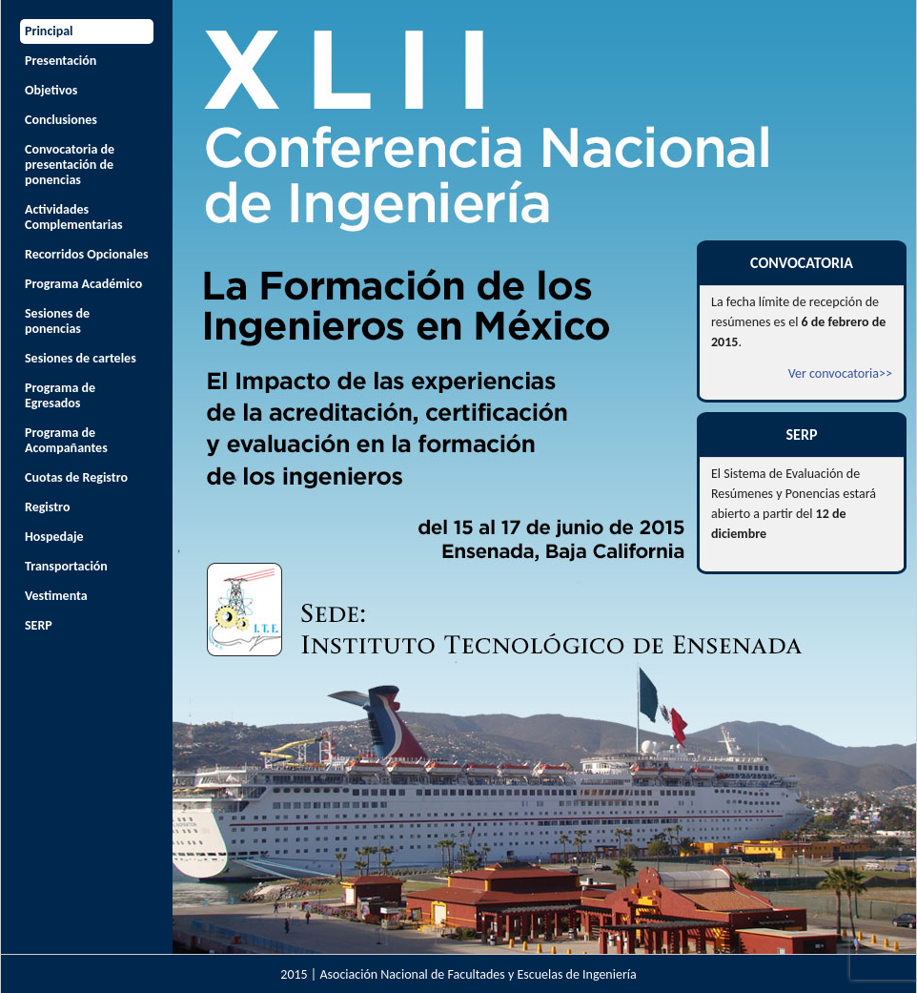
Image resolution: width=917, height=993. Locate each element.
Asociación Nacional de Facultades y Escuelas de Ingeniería (477, 974)
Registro (47, 507)
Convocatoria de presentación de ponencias (69, 164)
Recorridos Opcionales (87, 254)
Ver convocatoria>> (840, 373)
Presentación (60, 60)
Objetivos (51, 90)
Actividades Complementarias (74, 217)
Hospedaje (54, 536)
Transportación (66, 566)
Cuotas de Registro (76, 477)
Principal (49, 31)
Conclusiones (61, 120)
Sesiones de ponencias (57, 321)
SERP (38, 625)
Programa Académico (83, 284)
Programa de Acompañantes (66, 440)
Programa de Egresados (60, 395)
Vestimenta (56, 596)
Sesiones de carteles (80, 358)
